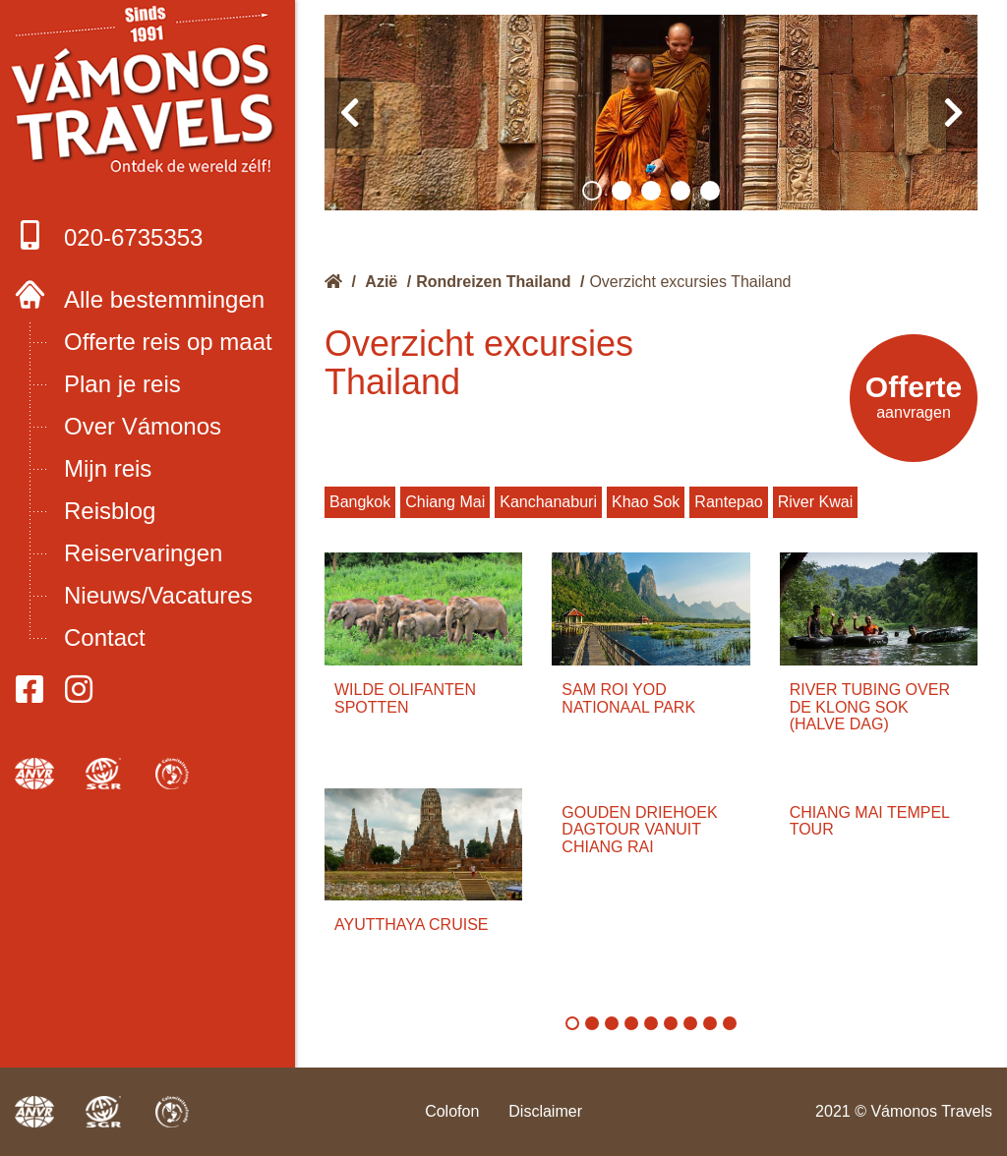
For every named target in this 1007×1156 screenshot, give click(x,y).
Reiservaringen (143, 553)
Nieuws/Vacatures (158, 595)
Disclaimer (545, 1111)
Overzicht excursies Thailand (690, 281)
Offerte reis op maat (168, 341)
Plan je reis (122, 384)
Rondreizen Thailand (493, 281)
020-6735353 (109, 235)
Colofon (452, 1111)
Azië (381, 281)
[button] (592, 191)
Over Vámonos (142, 426)
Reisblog (109, 510)
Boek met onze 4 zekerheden (148, 98)
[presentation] (349, 113)
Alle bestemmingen (164, 299)
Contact (105, 637)
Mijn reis (107, 468)
